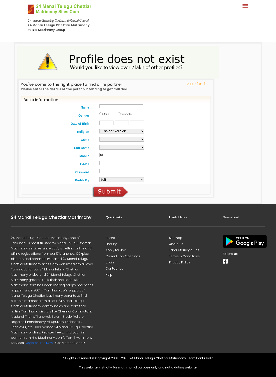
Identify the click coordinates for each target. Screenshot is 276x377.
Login (110, 262)
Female (126, 114)
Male (106, 114)
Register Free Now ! (39, 343)
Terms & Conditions (184, 256)
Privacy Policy (179, 262)
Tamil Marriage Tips (184, 250)
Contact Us (114, 268)
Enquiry (111, 244)
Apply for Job (116, 250)
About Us (176, 244)
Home (110, 238)
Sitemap (175, 238)
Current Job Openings (123, 256)
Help (109, 274)
